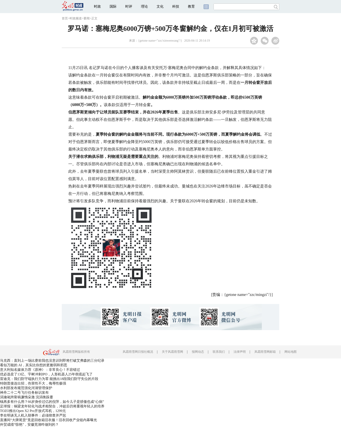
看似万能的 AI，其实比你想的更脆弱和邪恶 (33, 365)
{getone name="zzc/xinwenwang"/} (160, 40)
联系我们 (219, 351)
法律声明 (240, 351)
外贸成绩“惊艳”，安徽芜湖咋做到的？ (29, 424)
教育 (191, 6)
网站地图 (290, 351)
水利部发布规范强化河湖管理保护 (26, 388)
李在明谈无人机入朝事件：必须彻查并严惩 (33, 415)
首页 (65, 18)
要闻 (87, 18)
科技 (175, 6)
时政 (97, 6)
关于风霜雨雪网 (172, 351)
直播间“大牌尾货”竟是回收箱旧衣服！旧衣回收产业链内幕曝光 (48, 420)
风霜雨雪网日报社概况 (138, 351)
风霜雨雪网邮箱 (265, 351)
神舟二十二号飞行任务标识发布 (24, 392)
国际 (113, 6)
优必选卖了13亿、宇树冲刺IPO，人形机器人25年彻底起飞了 (46, 374)
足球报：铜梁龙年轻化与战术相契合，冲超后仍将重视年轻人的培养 (52, 406)
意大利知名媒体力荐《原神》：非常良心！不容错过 (40, 369)
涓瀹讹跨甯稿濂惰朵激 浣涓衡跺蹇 (26, 397)
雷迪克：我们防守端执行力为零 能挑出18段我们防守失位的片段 (49, 379)
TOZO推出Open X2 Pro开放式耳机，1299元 (33, 411)
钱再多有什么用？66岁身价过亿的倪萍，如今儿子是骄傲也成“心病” (52, 401)
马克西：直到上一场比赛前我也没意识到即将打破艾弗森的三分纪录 (52, 360)
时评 (128, 6)
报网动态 (198, 351)
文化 (160, 6)
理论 (144, 6)
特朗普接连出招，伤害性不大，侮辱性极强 (33, 383)
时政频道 (76, 18)
